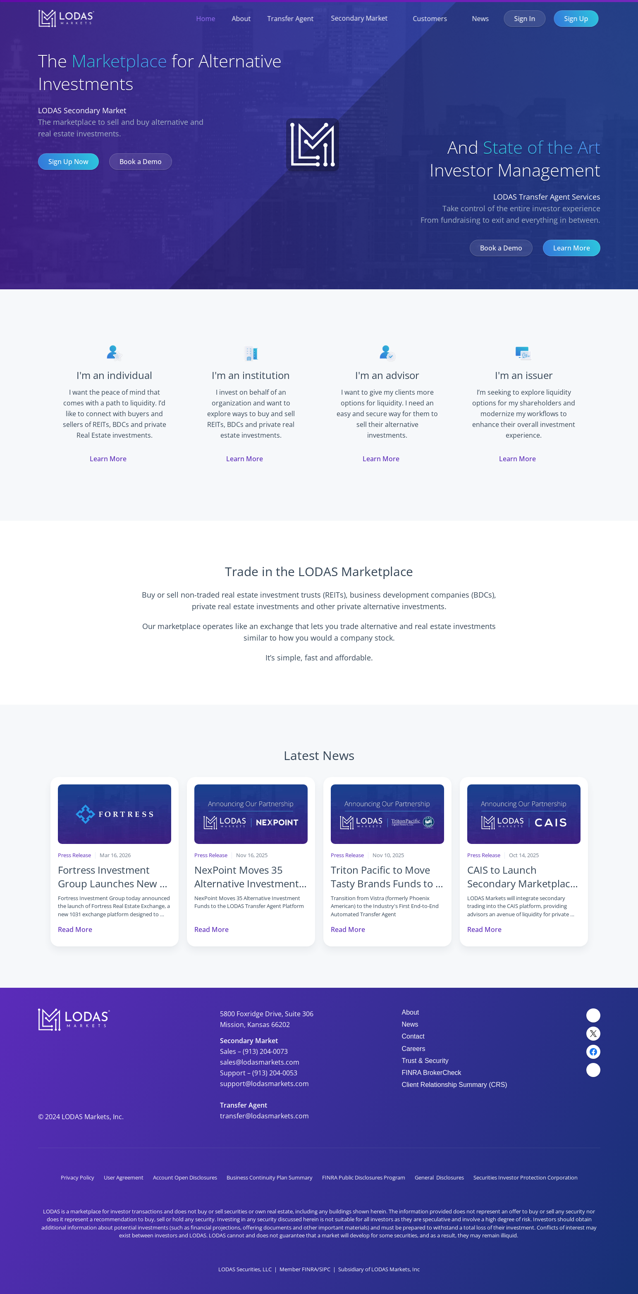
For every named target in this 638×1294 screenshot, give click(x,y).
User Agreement (123, 1177)
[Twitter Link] (593, 1034)
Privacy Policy (77, 1177)
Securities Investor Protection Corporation (525, 1177)
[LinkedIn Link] (593, 1015)
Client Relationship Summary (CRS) (454, 1084)
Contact (413, 1036)
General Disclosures (439, 1177)
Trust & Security (425, 1060)
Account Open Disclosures (185, 1177)
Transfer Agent (291, 18)
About (241, 18)
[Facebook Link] (593, 1052)
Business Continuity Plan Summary (270, 1177)
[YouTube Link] (593, 1070)
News (480, 18)
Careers (413, 1048)
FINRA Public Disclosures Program (363, 1177)
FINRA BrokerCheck (431, 1072)
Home (205, 18)
